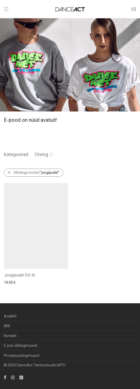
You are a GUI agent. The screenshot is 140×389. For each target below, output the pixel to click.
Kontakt (10, 336)
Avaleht (10, 316)
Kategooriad (16, 154)
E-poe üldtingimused (20, 345)
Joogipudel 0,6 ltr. (20, 275)
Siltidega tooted (36, 172)
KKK (7, 326)
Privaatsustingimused (21, 355)
